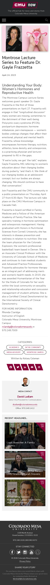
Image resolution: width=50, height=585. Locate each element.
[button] (4, 20)
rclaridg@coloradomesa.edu (17, 326)
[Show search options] (46, 20)
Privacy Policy (25, 561)
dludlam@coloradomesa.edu (25, 404)
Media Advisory (14, 352)
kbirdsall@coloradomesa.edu (25, 579)
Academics (14, 347)
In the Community (33, 347)
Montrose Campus (35, 352)
